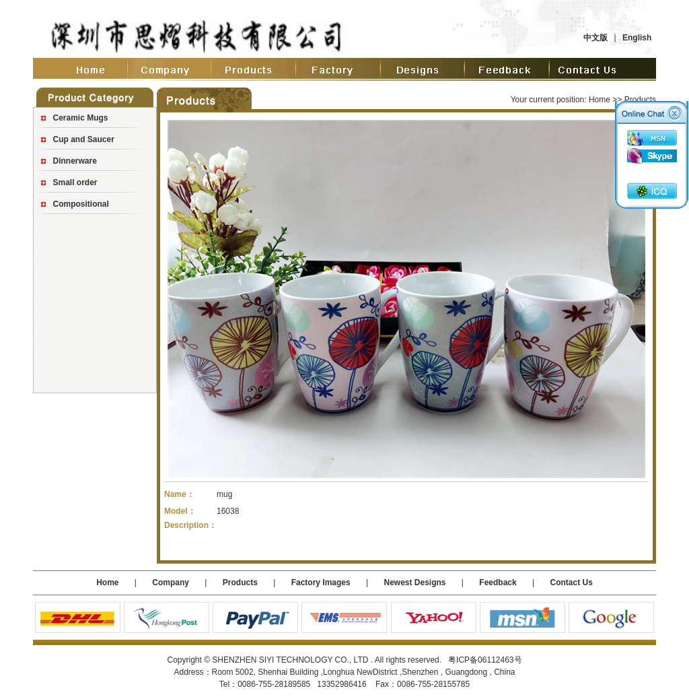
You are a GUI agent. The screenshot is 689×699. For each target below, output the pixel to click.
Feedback (497, 582)
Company (169, 582)
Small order (75, 182)
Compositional (81, 204)
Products (240, 582)
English (636, 37)
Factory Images (321, 582)
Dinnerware (75, 161)
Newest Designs (415, 582)
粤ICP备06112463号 (484, 660)
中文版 (595, 37)
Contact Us (571, 582)
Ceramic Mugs (80, 118)
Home (599, 99)
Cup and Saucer (83, 139)
